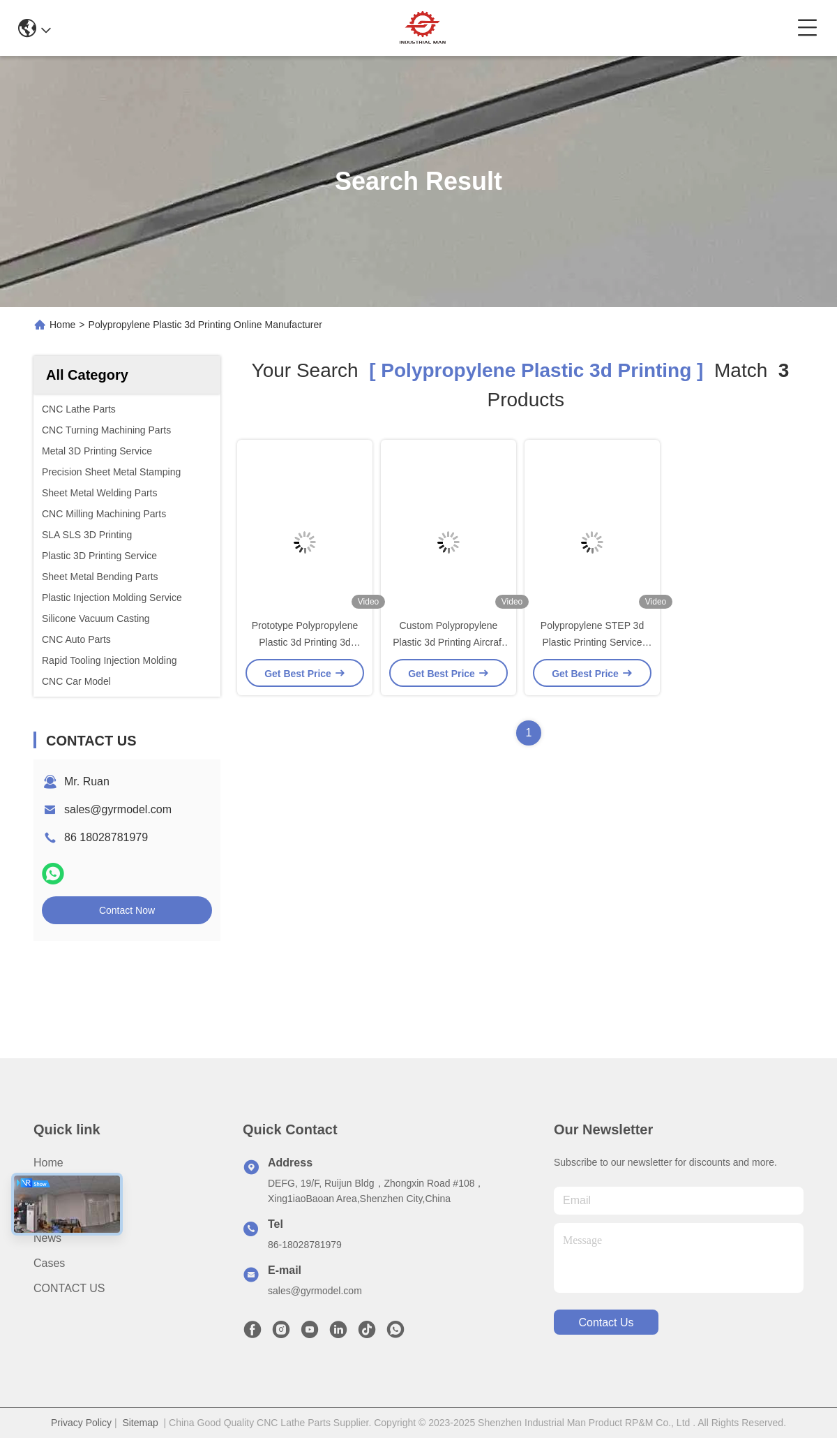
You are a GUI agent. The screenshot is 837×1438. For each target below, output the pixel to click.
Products (55, 1213)
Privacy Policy (81, 1422)
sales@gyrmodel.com (118, 809)
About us (56, 1188)
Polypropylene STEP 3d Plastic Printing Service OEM (592, 642)
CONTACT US (69, 1288)
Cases (49, 1263)
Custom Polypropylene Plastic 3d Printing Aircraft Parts (448, 642)
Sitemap (140, 1422)
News (47, 1238)
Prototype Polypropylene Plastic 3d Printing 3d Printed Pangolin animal (305, 642)
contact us (605, 1322)
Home (62, 324)
